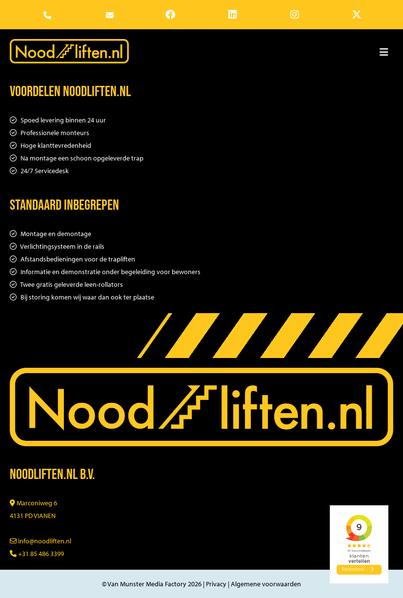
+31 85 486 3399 (37, 553)
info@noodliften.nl (40, 541)
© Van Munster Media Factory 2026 (152, 583)
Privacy (216, 583)
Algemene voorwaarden (266, 583)
